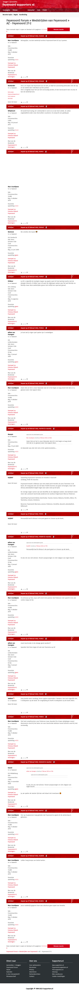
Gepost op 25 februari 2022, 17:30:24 (32, 328)
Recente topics (7, 15)
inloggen (5, 2)
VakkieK (10, 698)
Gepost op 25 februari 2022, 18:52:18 (32, 383)
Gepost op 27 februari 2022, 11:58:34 (32, 717)
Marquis (10, 434)
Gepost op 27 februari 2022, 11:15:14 (32, 514)
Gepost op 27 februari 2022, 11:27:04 (32, 593)
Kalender (9, 972)
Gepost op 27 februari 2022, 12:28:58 (32, 856)
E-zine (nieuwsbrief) (13, 974)
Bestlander (11, 86)
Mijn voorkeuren (57, 974)
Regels (16, 15)
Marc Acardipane (13, 40)
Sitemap (55, 972)
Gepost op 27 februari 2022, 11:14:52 (32, 473)
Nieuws (15, 10)
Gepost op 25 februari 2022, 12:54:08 (32, 81)
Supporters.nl (58, 961)
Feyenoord (14, 42)
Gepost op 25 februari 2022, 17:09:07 (32, 277)
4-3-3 (16, 60)
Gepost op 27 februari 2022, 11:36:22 (32, 639)
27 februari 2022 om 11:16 (47, 771)
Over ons (33, 961)
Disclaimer (32, 967)
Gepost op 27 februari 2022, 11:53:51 (32, 694)
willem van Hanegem (31, 771)
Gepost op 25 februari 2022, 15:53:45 (32, 227)
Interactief (31, 10)
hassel (10, 768)
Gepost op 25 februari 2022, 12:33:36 (32, 36)
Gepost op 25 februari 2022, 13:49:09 (32, 106)
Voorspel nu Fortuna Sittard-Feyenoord (13, 65)
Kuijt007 (10, 478)
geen (16, 255)
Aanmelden (10, 965)
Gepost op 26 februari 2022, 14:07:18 (32, 429)
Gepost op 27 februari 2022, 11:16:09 (32, 537)
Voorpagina (6, 10)
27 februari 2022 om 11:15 (41, 546)
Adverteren (32, 972)
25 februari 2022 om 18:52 (46, 438)
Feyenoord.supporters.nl (60, 967)
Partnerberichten (34, 974)
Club (38, 10)
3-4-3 (16, 130)
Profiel (45, 10)
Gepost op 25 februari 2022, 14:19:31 (32, 152)
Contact (31, 976)
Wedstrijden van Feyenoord (49, 20)
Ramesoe (11, 232)
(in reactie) (47, 429)
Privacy (31, 970)
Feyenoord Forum (17, 20)
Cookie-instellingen (58, 976)
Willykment (11, 111)
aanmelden (13, 2)
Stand (8, 970)
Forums (22, 10)
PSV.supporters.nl (57, 970)
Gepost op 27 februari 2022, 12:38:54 (32, 901)
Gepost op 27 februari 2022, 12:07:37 (32, 810)
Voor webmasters (35, 965)
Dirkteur (10, 281)
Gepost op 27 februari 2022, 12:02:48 (32, 762)
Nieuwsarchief (11, 976)
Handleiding (23, 15)
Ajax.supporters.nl (58, 965)
